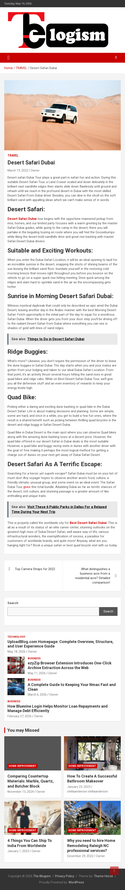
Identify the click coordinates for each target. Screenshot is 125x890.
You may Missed (23, 730)
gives (27, 487)
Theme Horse (103, 876)
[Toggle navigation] (8, 58)
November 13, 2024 (20, 791)
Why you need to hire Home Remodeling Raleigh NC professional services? (91, 845)
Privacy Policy (64, 876)
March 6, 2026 (37, 694)
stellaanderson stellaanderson (87, 791)
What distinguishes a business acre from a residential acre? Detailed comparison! (92, 575)
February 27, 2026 (19, 716)
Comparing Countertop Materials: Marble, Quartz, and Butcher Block (30, 781)
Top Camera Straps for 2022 (35, 569)
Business (34, 658)
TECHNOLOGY (16, 636)
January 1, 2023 (18, 851)
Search (108, 611)
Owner (35, 170)
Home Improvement (22, 765)
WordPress (76, 882)
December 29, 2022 (80, 856)
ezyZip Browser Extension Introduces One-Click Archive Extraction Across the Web (70, 665)
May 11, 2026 (37, 673)
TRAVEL (13, 155)
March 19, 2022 (17, 170)
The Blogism (42, 876)
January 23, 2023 (78, 786)
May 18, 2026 (16, 651)
